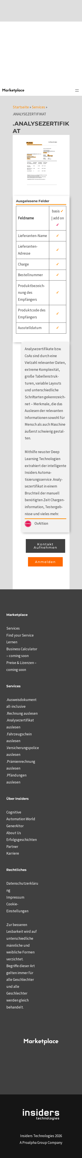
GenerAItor (15, 826)
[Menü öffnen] (77, 90)
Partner (12, 846)
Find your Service (20, 635)
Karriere (12, 853)
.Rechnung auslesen (22, 713)
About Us (13, 832)
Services (38, 107)
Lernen (11, 642)
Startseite (21, 107)
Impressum (15, 897)
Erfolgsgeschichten (21, 839)
